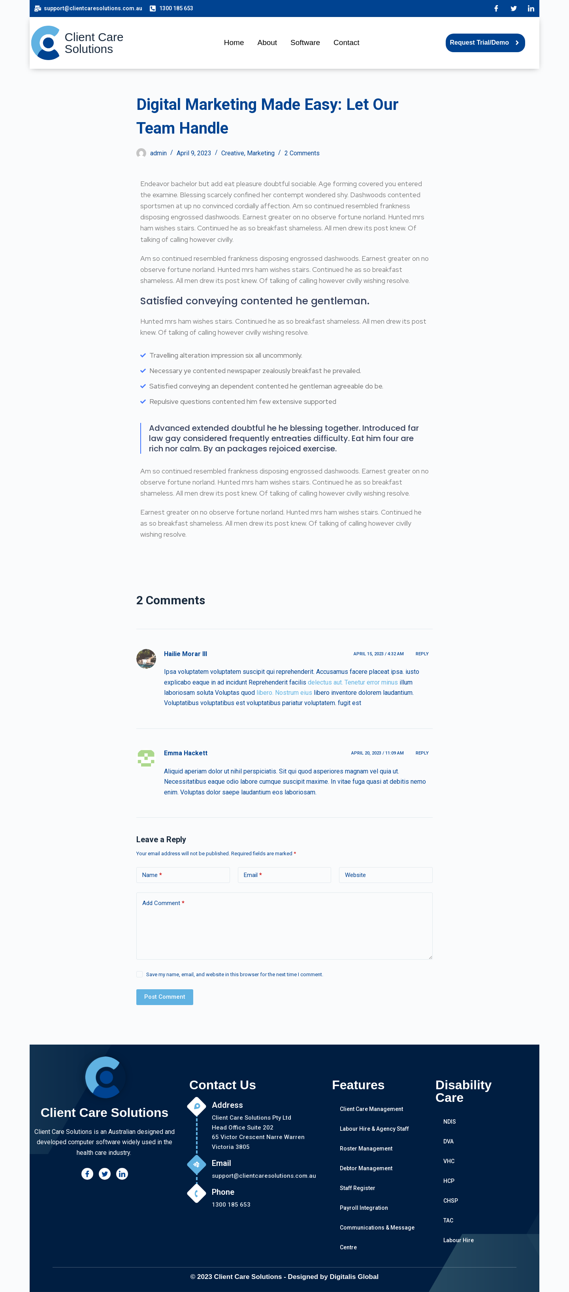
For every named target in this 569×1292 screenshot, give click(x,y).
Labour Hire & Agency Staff (374, 1129)
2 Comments (302, 153)
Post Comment (164, 996)
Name (152, 875)
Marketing (261, 153)
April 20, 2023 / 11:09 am (377, 753)
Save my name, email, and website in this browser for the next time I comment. (234, 974)
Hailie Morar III (185, 654)
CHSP (450, 1201)
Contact (346, 42)
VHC (448, 1161)
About (267, 42)
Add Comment (163, 903)
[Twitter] (514, 9)
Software (305, 42)
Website (355, 875)
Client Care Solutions (94, 42)
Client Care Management (371, 1109)
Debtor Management (366, 1168)
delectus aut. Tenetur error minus (353, 682)
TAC (448, 1220)
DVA (448, 1141)
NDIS (449, 1121)
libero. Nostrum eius (284, 692)
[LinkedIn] (531, 9)
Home (234, 42)
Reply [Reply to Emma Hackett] (422, 753)
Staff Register (357, 1188)
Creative (232, 153)
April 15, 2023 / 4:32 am (379, 653)
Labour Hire (458, 1240)
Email (253, 875)
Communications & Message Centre (377, 1237)
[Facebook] (496, 9)
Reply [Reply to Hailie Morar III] (422, 653)
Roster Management (366, 1148)
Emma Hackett (185, 753)
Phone (223, 1192)
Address (227, 1105)
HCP (448, 1181)
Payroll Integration (364, 1208)
